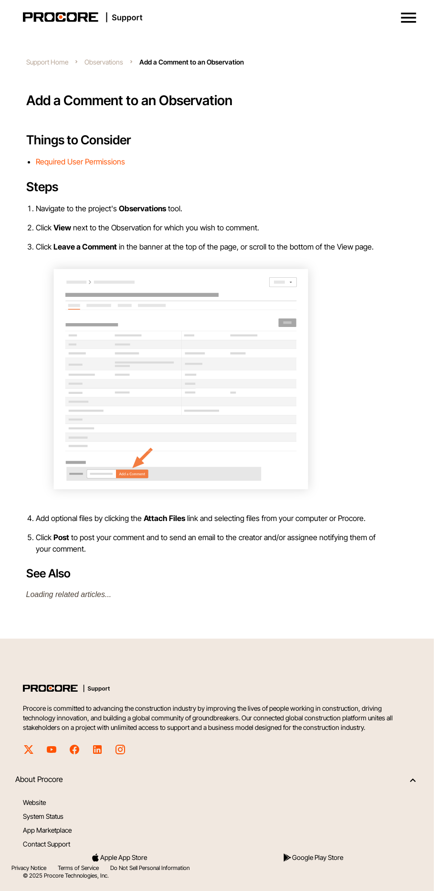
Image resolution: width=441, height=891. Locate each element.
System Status (43, 816)
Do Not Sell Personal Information (149, 867)
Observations (103, 62)
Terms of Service (78, 867)
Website (34, 802)
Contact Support (46, 844)
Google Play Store (313, 857)
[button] (409, 18)
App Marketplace (47, 830)
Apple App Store (119, 857)
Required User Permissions (80, 161)
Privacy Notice (28, 867)
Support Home (47, 62)
